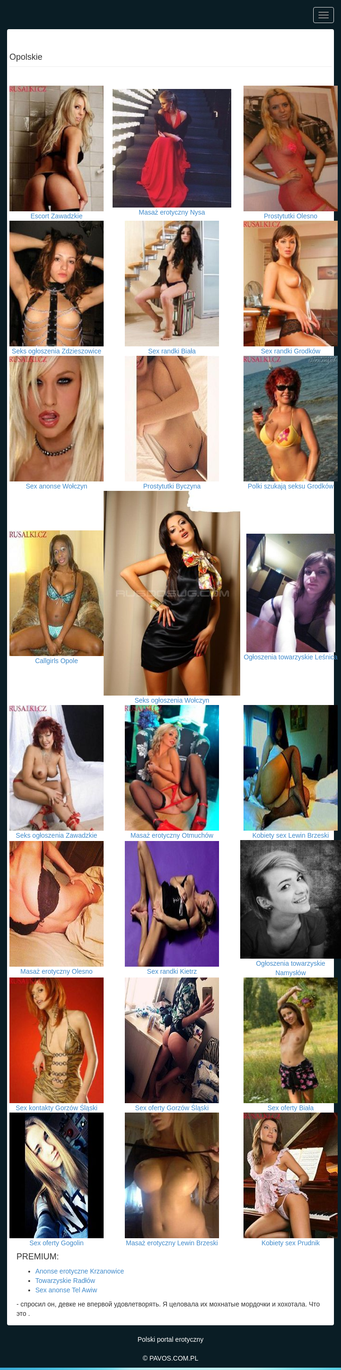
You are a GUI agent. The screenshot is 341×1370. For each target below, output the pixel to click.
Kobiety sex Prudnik (290, 1243)
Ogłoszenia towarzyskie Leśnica (290, 657)
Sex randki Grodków (290, 351)
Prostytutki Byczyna (172, 486)
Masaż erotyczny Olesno (56, 971)
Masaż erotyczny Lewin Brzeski (172, 1243)
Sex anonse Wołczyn (56, 486)
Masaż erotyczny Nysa (172, 212)
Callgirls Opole (56, 661)
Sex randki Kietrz (172, 971)
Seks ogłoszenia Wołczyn (172, 700)
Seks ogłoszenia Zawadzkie (56, 835)
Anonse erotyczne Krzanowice (79, 1271)
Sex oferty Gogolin (56, 1243)
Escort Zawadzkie (56, 216)
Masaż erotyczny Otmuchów (171, 835)
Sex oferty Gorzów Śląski (172, 1108)
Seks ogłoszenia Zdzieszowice (56, 351)
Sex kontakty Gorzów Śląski (56, 1108)
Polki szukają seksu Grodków (290, 486)
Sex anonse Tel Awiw (66, 1290)
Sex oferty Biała (291, 1108)
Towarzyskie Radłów (65, 1280)
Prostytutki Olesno (290, 216)
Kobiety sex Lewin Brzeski (290, 835)
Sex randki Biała (171, 351)
